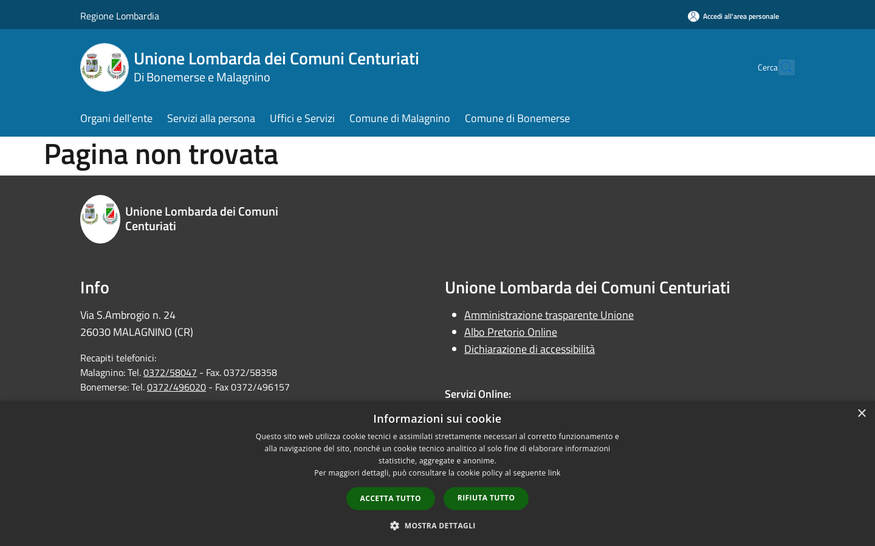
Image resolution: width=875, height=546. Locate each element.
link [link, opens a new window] (554, 473)
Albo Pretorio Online (510, 332)
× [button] (861, 413)
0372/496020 (176, 387)
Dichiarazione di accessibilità (529, 349)
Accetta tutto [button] (390, 498)
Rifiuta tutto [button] (486, 498)
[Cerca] (780, 67)
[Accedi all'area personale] (733, 16)
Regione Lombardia (119, 16)
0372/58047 (170, 372)
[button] (437, 525)
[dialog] (437, 473)
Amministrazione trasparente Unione (549, 315)
